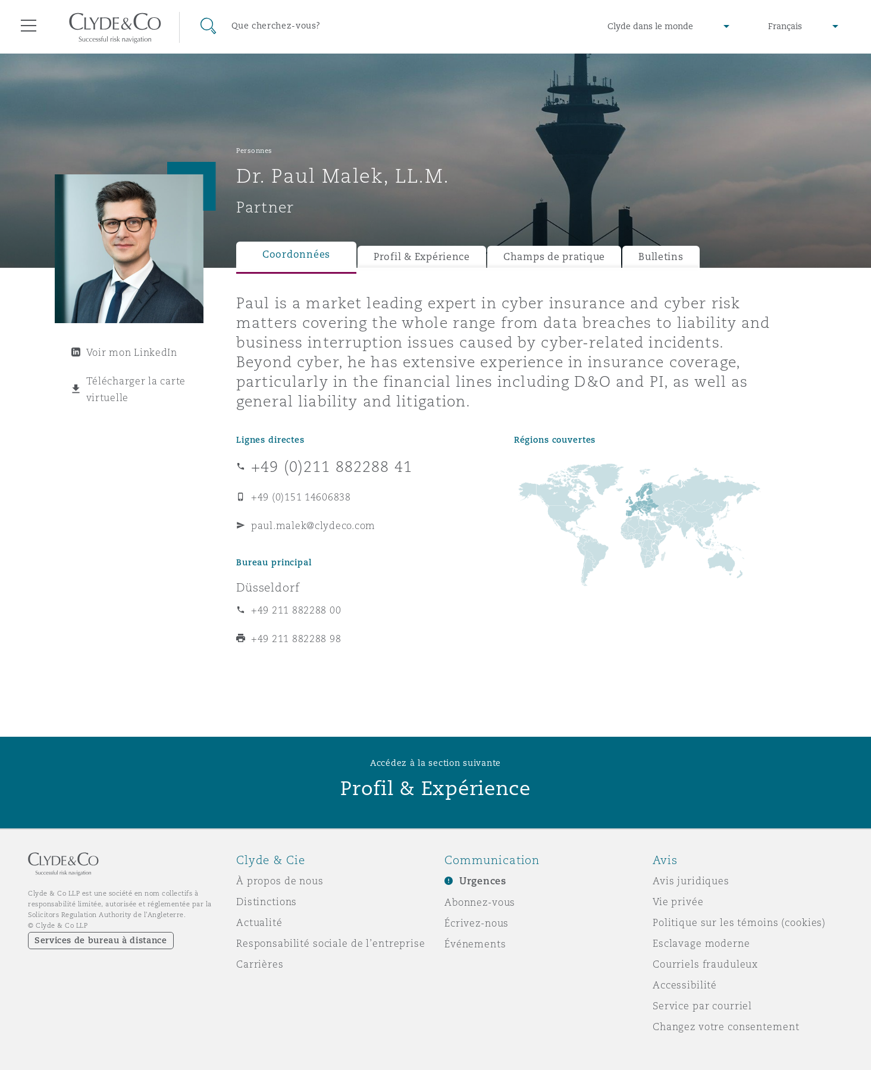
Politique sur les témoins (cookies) (739, 922)
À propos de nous (280, 881)
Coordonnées (296, 254)
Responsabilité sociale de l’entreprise (330, 943)
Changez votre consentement (726, 1027)
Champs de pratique (554, 257)
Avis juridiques (691, 881)
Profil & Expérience (422, 257)
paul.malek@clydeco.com (313, 525)
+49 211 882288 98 (296, 638)
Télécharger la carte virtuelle (136, 389)
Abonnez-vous (479, 902)
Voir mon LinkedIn (131, 352)
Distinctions (266, 902)
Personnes (254, 150)
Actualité (259, 922)
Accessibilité (685, 985)
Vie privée (678, 902)
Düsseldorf (268, 587)
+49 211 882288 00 (296, 610)
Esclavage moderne (701, 943)
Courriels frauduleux (705, 964)
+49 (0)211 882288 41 (331, 466)
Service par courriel (702, 1006)
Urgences (482, 881)
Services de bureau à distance (101, 940)
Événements (475, 944)
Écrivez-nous (476, 923)
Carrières (260, 964)
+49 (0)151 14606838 (301, 497)
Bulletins (661, 257)
